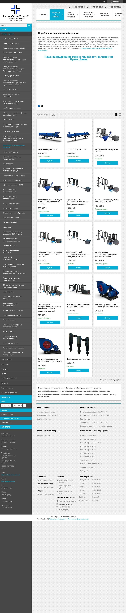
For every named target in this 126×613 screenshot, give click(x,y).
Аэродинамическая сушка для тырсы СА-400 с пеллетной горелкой (50, 202)
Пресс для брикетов (10, 89)
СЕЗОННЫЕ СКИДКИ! (10, 38)
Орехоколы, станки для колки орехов (94, 415)
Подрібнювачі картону (12, 315)
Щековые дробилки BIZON (13, 185)
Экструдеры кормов (11, 76)
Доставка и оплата (8, 378)
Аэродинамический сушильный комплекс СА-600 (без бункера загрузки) (78, 254)
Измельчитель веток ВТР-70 (91, 464)
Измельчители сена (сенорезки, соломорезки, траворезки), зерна (13, 138)
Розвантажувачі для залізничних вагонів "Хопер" (14, 272)
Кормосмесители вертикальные (9, 197)
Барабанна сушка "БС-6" (76, 149)
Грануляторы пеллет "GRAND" (14, 48)
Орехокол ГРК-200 (87, 457)
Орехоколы (7, 227)
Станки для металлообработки (10, 258)
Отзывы (4, 383)
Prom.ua (73, 517)
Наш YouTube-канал (9, 393)
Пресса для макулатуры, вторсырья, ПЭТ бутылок (12, 233)
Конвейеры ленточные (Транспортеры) (12, 158)
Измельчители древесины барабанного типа (13, 102)
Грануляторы (85, 419)
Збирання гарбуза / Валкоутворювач (10, 337)
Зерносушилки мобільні (12, 218)
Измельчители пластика (12, 180)
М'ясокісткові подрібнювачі (13, 310)
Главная (43, 15)
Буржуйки (84, 471)
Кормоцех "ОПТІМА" (10, 208)
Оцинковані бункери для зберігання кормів (12, 325)
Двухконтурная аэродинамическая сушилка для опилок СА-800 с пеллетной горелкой (49, 307)
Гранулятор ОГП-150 (88, 446)
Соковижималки (9, 320)
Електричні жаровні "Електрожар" (10, 304)
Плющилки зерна (9, 246)
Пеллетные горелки (10, 152)
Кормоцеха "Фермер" (11, 203)
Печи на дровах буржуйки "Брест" (93, 412)
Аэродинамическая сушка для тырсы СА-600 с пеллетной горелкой (50, 254)
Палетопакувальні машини (13, 348)
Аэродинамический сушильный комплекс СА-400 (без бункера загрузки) (78, 202)
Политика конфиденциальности (78, 519)
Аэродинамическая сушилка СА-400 (106, 150)
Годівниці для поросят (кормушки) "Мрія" (11, 279)
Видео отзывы (7, 388)
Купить (50, 161)
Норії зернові (8, 292)
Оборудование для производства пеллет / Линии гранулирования (14, 59)
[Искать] (29, 25)
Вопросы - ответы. (44, 435)
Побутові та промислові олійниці (12, 297)
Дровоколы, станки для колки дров (93, 422)
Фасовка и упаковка (11, 131)
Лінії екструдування (10, 343)
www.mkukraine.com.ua (46, 412)
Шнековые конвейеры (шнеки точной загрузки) (15, 114)
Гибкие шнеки (8, 120)
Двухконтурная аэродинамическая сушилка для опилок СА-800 (106, 254)
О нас (3, 374)
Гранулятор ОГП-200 (88, 450)
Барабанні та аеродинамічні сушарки (14, 146)
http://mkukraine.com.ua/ (10, 475)
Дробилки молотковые (12, 108)
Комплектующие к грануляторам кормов (11, 240)
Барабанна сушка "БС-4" (48, 149)
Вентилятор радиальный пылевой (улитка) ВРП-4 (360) (107, 305)
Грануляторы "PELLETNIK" (12, 53)
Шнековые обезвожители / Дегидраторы (13, 353)
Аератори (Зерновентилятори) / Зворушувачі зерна (15, 125)
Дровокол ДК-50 (86, 467)
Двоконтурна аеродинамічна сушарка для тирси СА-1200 (78, 305)
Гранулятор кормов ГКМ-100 (91, 442)
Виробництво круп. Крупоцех (14, 213)
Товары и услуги (7, 34)
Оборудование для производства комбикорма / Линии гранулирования (14, 68)
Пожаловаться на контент (58, 519)
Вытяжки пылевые (10, 222)
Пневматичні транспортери (14, 175)
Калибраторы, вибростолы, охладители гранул (13, 169)
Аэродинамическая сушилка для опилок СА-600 (106, 201)
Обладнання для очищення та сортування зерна (14, 286)
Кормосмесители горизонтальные (9, 190)
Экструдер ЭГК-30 (87, 460)
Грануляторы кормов (11, 43)
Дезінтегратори (9, 331)
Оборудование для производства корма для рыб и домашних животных (14, 82)
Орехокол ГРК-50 (86, 453)
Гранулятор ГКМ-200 (88, 439)
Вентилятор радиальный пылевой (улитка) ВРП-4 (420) (50, 360)
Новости (4, 364)
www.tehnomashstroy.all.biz (47, 415)
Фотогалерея (6, 359)
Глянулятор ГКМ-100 (88, 435)
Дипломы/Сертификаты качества (88, 15)
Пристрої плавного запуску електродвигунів (13, 265)
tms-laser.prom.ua (44, 419)
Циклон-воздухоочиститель (78, 359)
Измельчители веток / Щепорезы (11, 95)
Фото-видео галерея (71, 15)
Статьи (4, 369)
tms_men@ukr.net (8, 481)
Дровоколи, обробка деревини (11, 251)
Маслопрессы (8, 164)
